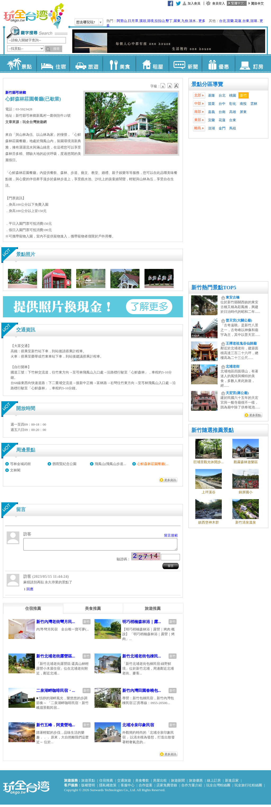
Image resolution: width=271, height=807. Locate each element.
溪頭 (142, 21)
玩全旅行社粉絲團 (248, 788)
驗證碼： (123, 561)
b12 (163, 85)
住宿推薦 (106, 783)
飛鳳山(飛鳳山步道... (110, 464)
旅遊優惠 (196, 783)
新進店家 (232, 783)
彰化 (232, 104)
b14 (176, 85)
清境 (150, 21)
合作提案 (145, 788)
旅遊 (85, 63)
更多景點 (255, 415)
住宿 (52, 63)
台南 (222, 112)
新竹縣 (10, 92)
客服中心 (127, 788)
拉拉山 (160, 21)
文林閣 (15, 470)
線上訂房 (214, 783)
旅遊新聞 (178, 783)
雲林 (253, 104)
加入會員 (194, 3)
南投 (243, 104)
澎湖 (253, 21)
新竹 (243, 95)
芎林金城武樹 (20, 464)
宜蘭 (230, 21)
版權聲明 (88, 788)
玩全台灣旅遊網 (33, 16)
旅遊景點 (88, 783)
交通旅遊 (124, 783)
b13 (170, 85)
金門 (222, 128)
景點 (19, 63)
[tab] (33, 611)
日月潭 (133, 21)
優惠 (218, 63)
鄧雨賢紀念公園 (64, 464)
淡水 (192, 21)
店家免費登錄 (166, 788)
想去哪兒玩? (85, 22)
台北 (222, 21)
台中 (222, 104)
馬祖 (232, 128)
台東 (245, 21)
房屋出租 (160, 783)
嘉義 (211, 112)
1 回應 (28, 591)
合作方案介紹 (191, 788)
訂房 (251, 63)
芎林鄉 (21, 92)
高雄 (232, 112)
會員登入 (218, 3)
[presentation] (33, 611)
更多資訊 (170, 479)
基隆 (211, 95)
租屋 (152, 63)
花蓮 (237, 21)
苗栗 (211, 104)
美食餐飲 (142, 783)
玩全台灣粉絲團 (218, 788)
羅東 (177, 21)
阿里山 (122, 21)
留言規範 (171, 535)
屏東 (243, 112)
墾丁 (169, 21)
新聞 (185, 63)
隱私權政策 (107, 788)
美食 (119, 63)
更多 (201, 21)
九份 (184, 21)
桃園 (232, 95)
